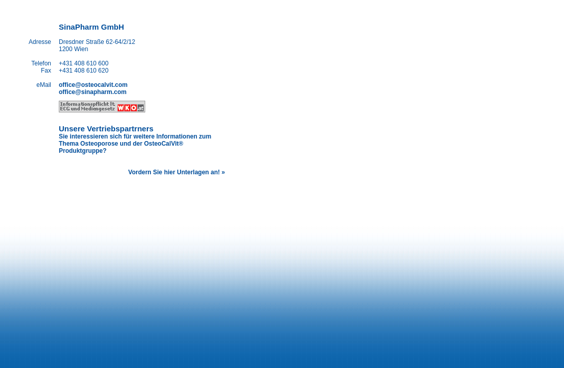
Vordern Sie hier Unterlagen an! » (176, 172)
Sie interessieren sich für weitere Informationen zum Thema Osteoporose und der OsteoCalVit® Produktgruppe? (135, 143)
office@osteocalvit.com (93, 84)
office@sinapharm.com (92, 92)
